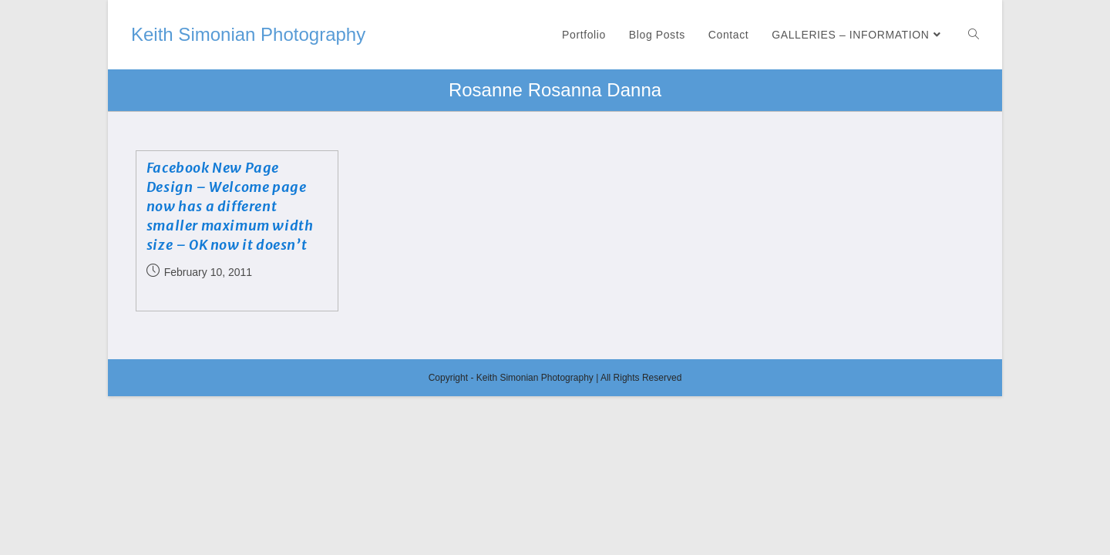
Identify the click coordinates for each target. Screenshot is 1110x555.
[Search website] (974, 34)
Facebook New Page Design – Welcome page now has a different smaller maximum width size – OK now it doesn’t (230, 206)
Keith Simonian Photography (248, 34)
